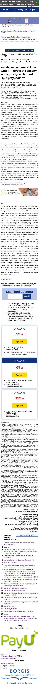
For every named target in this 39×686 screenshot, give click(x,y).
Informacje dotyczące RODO (11, 656)
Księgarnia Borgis (7, 666)
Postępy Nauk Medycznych (18, 30)
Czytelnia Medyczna (5, 30)
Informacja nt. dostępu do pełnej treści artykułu (18, 39)
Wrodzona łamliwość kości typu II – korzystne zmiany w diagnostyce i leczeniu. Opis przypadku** (19, 31)
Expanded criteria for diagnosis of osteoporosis (19, 560)
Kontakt (30, 6)
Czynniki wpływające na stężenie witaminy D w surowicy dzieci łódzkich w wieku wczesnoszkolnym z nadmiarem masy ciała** (20, 551)
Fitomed (4, 668)
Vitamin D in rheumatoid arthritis (14, 590)
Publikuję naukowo (7, 663)
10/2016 (28, 30)
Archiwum (4, 654)
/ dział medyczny (19, 50)
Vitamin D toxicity (9, 606)
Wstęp (6, 614)
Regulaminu (23, 315)
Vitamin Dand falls (10, 608)
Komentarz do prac (10, 562)
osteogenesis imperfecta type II (15, 184)
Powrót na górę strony (27, 535)
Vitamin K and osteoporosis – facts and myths (19, 611)
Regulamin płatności (8, 658)
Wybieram (19, 342)
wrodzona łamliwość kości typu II (18, 183)
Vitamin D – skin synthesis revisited (15, 588)
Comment (7, 547)
